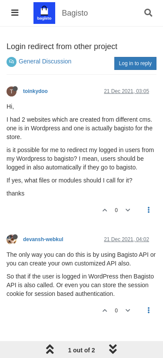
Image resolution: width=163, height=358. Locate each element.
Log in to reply (135, 63)
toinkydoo (35, 91)
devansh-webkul (43, 239)
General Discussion (45, 61)
